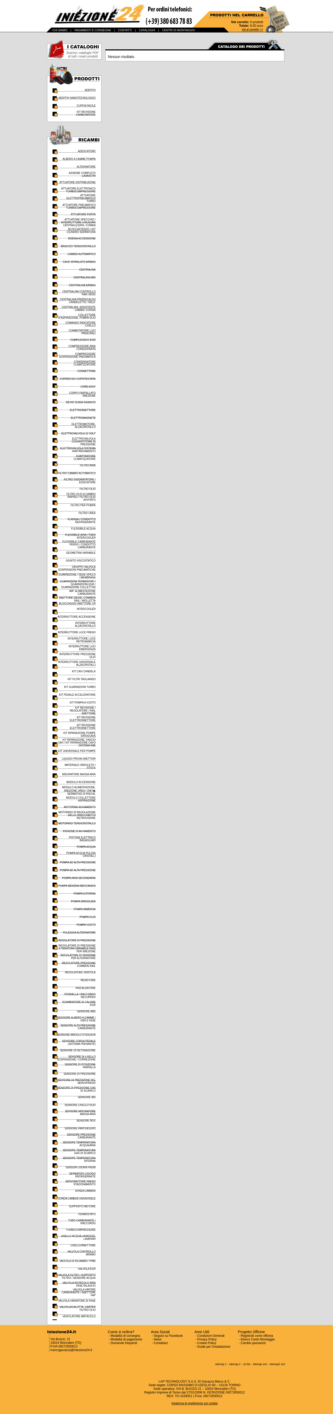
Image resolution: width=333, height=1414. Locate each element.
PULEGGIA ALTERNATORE (79, 932)
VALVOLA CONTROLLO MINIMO (81, 1253)
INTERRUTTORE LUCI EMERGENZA (82, 648)
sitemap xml (260, 1364)
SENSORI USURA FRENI (80, 1167)
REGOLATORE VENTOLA (80, 972)
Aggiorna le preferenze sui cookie (194, 1403)
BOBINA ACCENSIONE (82, 238)
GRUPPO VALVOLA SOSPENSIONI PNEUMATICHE (77, 568)
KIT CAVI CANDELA (84, 671)
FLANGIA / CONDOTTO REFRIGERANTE (82, 521)
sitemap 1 (220, 1364)
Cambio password (253, 1343)
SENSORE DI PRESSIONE (80, 1073)
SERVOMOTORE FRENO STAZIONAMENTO (80, 1183)
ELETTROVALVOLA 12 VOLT (78, 433)
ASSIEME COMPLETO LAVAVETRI (82, 174)
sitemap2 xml (277, 1364)
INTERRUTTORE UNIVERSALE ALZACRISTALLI (76, 663)
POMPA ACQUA (86, 846)
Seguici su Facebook (168, 1336)
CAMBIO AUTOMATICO (81, 254)
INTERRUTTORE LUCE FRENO (76, 632)
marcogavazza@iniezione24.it (71, 1350)
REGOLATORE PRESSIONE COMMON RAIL (79, 964)
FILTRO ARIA (87, 465)
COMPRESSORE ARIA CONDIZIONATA (81, 347)
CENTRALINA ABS (84, 277)
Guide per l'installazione (213, 1346)
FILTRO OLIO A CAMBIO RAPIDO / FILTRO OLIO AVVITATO (80, 497)
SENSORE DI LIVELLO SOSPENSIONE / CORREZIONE (76, 1058)
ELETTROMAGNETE (83, 417)
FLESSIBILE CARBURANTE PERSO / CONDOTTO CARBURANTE (79, 544)
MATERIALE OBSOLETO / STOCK (80, 766)
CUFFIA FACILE (86, 105)
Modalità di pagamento (126, 1339)
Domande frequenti (124, 1343)
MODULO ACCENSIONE (80, 782)
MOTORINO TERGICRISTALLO (77, 823)
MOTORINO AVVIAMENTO (80, 807)
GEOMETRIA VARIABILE (80, 552)
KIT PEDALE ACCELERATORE (77, 694)
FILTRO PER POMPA (83, 505)
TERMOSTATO (87, 1214)
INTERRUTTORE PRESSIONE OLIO (77, 656)
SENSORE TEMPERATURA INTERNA (79, 1159)
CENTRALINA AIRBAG (82, 285)
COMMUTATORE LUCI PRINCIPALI (82, 332)
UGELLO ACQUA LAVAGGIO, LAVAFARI (78, 1237)
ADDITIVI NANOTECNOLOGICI (77, 97)
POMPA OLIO (88, 917)
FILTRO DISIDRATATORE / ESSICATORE (80, 481)
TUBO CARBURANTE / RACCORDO (81, 1222)
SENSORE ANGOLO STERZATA (76, 1034)
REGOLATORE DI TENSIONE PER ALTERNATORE (77, 957)
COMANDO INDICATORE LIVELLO (81, 324)
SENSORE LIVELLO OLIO (80, 1105)
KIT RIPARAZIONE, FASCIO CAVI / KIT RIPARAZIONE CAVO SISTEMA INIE (76, 742)
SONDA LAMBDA (85, 1190)
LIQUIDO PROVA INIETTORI (79, 758)
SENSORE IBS (87, 1097)
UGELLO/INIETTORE (83, 1245)
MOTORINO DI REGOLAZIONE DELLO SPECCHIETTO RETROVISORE (77, 815)
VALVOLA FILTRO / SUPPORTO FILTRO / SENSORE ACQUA (76, 1276)
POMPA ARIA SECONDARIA (79, 878)
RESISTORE (88, 980)
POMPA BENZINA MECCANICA (76, 885)
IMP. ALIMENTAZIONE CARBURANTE (82, 592)
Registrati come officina (257, 1336)
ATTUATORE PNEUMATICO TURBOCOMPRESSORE (79, 206)
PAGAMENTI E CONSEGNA (92, 30)
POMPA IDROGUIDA (83, 901)
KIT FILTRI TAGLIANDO (82, 679)
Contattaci (161, 1343)
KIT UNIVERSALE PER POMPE (77, 751)
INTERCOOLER (86, 609)
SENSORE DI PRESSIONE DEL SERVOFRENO (76, 1081)
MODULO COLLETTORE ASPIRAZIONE (80, 799)
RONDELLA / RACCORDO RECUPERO (79, 996)
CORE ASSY (88, 386)
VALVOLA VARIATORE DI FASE (77, 1300)
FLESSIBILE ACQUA (83, 528)
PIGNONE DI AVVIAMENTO (79, 831)
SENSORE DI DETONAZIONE (78, 1050)
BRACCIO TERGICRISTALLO (78, 246)
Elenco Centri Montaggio (258, 1339)
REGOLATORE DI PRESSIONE (77, 940)
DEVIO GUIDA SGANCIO (81, 402)
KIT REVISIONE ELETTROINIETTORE (82, 719)
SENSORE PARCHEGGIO (80, 1128)
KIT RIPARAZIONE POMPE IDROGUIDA (79, 734)
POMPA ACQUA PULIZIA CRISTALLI (81, 854)
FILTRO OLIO (88, 488)
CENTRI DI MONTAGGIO (178, 30)
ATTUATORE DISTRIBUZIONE (78, 182)
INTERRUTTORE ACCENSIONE (76, 616)
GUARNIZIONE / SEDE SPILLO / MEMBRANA (77, 576)
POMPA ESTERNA (85, 893)
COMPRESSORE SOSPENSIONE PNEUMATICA (77, 355)
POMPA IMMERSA (84, 909)
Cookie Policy (206, 1343)
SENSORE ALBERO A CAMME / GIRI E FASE (77, 1019)
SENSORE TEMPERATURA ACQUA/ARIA (79, 1144)
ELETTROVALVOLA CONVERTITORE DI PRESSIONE (84, 441)
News (158, 1339)
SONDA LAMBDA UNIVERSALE (77, 1198)
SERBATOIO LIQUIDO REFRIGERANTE (82, 1175)
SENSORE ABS (86, 1011)
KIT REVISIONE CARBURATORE (86, 113)
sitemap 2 (234, 1364)
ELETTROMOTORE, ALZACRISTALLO (84, 425)
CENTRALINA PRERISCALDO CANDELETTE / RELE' (77, 301)
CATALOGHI (147, 30)
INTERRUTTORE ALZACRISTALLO (85, 624)
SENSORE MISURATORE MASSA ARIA (80, 1113)
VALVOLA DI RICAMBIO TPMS (78, 1261)
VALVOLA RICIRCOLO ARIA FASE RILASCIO (78, 1284)
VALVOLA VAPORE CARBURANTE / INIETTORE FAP (78, 1292)
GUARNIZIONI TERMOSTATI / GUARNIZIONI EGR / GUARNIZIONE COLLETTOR (78, 584)
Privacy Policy (207, 1339)
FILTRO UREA (87, 513)
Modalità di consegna (125, 1336)
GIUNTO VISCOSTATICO (80, 560)
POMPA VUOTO (86, 924)
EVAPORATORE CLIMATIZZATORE (84, 457)
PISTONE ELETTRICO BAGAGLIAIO (82, 839)
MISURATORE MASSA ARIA (79, 774)
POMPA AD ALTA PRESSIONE (77, 862)
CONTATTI (125, 30)
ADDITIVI (90, 90)
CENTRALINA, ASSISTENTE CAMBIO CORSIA (79, 308)
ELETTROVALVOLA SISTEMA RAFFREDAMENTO (77, 450)
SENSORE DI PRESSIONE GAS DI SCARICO (76, 1089)
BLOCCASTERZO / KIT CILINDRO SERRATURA (81, 230)
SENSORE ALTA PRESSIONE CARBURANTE (77, 1027)
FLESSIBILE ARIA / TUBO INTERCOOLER (80, 536)
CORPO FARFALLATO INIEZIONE (82, 394)
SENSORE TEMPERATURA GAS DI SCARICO (79, 1152)
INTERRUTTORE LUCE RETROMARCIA (82, 640)
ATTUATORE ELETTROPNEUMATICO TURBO (80, 198)
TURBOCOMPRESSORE (81, 1229)
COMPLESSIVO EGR (82, 339)
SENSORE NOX (85, 1120)
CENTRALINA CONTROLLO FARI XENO (79, 293)
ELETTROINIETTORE (82, 410)
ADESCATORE (87, 151)
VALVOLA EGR (87, 1268)
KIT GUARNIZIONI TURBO (79, 687)
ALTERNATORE (86, 166)
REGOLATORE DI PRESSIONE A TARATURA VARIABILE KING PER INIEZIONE (77, 948)
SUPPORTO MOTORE (82, 1206)
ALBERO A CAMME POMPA (78, 159)
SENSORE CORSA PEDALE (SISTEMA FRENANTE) (79, 1042)
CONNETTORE (87, 371)
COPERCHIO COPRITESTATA (78, 378)
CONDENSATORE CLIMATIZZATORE (84, 363)
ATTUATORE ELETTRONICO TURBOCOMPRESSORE (78, 190)
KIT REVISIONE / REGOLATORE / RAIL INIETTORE (82, 710)
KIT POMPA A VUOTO (82, 702)
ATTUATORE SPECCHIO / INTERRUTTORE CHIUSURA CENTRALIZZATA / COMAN (78, 222)
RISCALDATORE (86, 988)
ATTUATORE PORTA (83, 214)
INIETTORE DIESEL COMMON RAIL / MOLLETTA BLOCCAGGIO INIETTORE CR (77, 600)
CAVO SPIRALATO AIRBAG (79, 261)
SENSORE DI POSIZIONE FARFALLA (80, 1066)
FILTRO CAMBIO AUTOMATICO (76, 473)
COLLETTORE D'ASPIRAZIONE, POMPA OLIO (76, 316)
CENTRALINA (87, 269)
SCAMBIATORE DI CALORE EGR (79, 1003)
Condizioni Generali (211, 1336)
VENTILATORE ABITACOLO (78, 1316)
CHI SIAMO (60, 30)
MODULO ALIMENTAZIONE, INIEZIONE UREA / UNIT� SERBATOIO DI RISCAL (79, 790)
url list (246, 1364)
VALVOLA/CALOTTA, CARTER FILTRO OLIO (78, 1308)
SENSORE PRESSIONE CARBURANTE (81, 1136)
